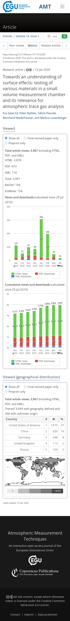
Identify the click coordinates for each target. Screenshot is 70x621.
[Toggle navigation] (62, 6)
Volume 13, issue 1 (27, 36)
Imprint (29, 614)
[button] (49, 36)
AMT (45, 6)
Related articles (51, 45)
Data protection (47, 614)
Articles (7, 36)
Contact (15, 614)
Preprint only (15, 143)
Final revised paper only (41, 138)
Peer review (16, 45)
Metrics (32, 45)
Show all (12, 138)
